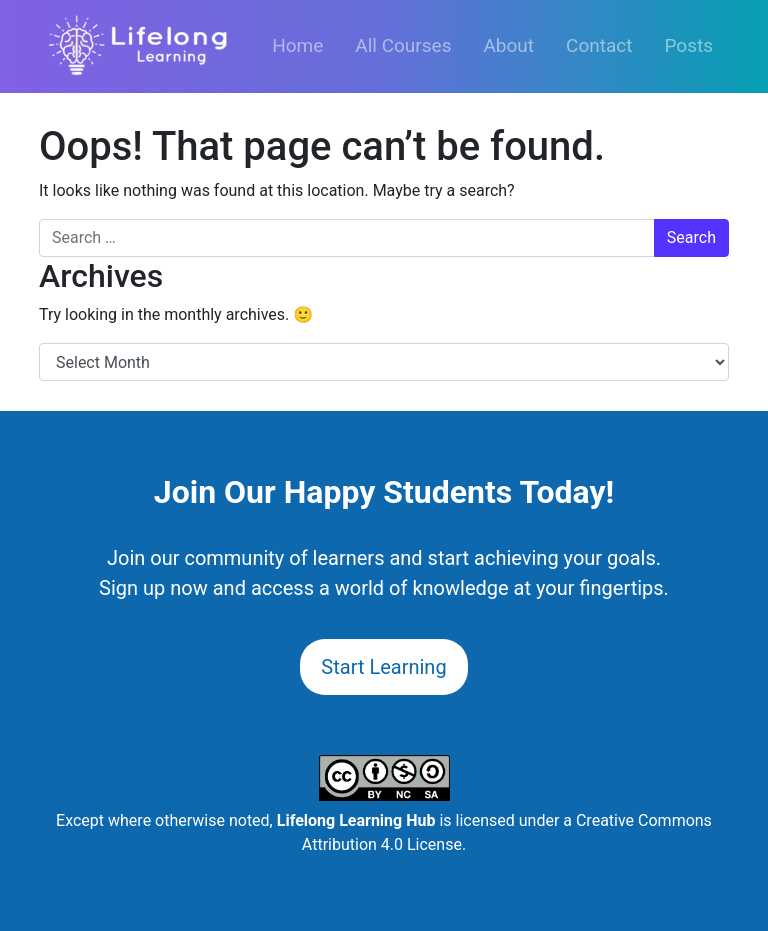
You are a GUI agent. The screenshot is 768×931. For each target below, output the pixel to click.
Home (297, 45)
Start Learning (383, 667)
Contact (599, 45)
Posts (688, 45)
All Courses (403, 45)
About (508, 45)
